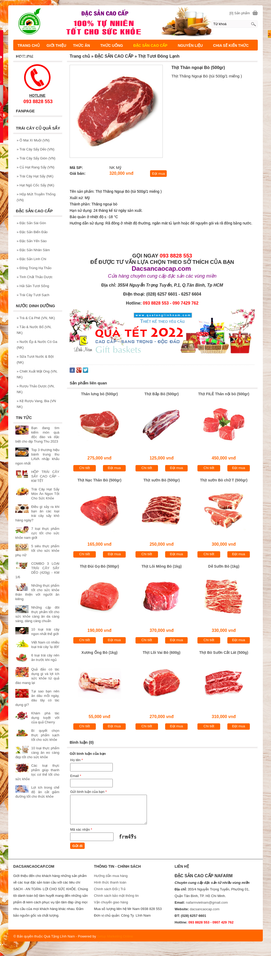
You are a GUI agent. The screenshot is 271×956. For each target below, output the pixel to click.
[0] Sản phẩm (239, 13)
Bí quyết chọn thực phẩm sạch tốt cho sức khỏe (45, 735)
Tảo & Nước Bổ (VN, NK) (34, 330)
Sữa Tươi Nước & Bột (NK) (35, 359)
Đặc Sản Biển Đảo (32, 232)
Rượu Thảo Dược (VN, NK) (36, 389)
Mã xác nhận (81, 829)
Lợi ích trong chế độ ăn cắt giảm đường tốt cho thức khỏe (37, 791)
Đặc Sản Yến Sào (32, 241)
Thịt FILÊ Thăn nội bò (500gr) (223, 394)
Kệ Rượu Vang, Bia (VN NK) (36, 404)
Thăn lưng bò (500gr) (99, 394)
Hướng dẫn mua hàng (111, 876)
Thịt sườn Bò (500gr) (161, 480)
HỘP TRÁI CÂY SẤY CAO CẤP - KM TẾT (45, 476)
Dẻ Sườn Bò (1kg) (224, 566)
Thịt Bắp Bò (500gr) (161, 394)
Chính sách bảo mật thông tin (116, 896)
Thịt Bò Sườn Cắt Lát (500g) (223, 652)
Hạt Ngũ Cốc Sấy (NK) (35, 185)
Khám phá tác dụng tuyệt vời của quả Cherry (45, 717)
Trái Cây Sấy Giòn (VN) (36, 158)
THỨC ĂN (81, 45)
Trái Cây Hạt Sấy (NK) (35, 176)
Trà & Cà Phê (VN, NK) (36, 318)
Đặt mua (158, 174)
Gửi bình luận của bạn (88, 792)
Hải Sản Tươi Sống (33, 286)
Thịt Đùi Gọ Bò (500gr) (99, 566)
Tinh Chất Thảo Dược (35, 277)
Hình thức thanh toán (110, 882)
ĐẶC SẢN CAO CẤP (150, 45)
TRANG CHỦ (28, 45)
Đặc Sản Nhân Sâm (33, 250)
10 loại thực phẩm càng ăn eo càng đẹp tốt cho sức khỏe (37, 752)
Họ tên (76, 760)
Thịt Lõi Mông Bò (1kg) (162, 566)
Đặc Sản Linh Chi (31, 259)
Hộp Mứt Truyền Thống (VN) (36, 197)
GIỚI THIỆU (56, 45)
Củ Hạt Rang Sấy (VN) (36, 167)
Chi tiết (84, 468)
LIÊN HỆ (25, 57)
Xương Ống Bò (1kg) (100, 652)
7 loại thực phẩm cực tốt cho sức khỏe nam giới (37, 533)
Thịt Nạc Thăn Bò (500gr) (99, 480)
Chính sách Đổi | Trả (110, 889)
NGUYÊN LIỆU (190, 45)
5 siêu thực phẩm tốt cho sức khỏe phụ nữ (37, 550)
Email (75, 776)
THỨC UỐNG (111, 45)
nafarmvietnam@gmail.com (207, 902)
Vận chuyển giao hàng (111, 902)
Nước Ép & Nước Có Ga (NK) (37, 345)
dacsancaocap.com (204, 909)
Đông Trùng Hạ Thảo (34, 268)
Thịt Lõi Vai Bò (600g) (161, 652)
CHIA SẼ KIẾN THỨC (231, 45)
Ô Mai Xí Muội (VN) (33, 140)
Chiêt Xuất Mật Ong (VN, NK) (37, 374)
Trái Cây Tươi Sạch (33, 295)
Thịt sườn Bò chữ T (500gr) (223, 480)
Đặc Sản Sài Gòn (31, 223)
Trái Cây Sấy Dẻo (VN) (36, 149)
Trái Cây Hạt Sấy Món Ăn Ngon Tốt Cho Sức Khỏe (45, 493)
